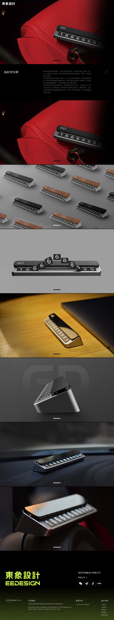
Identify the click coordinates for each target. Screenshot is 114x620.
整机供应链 (104, 615)
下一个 (106, 75)
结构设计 (104, 610)
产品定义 (104, 604)
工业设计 (104, 607)
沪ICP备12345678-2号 (10, 601)
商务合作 (81, 577)
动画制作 (104, 612)
